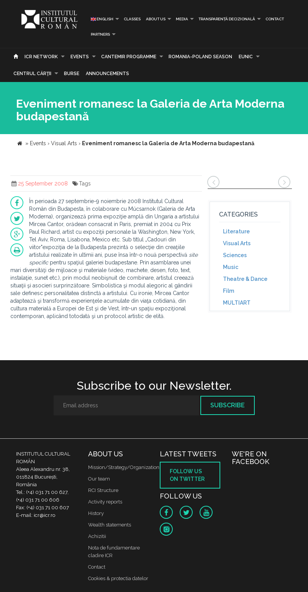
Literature (236, 231)
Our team (99, 479)
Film (228, 291)
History (96, 513)
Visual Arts (237, 243)
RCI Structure (103, 490)
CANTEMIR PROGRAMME (128, 56)
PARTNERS (100, 34)
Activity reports (105, 502)
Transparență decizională (226, 19)
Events (79, 56)
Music (230, 267)
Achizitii (97, 536)
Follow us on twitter (187, 475)
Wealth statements (109, 525)
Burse (71, 73)
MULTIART (237, 303)
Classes (132, 19)
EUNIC (246, 56)
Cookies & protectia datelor (118, 578)
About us (155, 19)
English (102, 19)
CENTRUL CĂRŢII (32, 73)
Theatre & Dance (245, 279)
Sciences (235, 255)
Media (182, 19)
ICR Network (41, 56)
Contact (274, 19)
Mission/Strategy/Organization (123, 467)
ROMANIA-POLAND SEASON (200, 56)
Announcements (107, 73)
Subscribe (227, 405)
